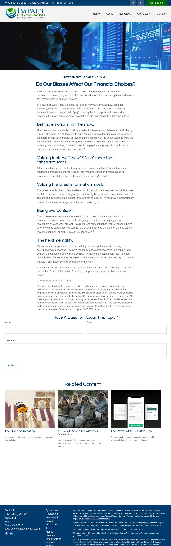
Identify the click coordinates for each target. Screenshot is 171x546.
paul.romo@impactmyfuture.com (23, 528)
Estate (49, 521)
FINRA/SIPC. (139, 510)
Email (90, 322)
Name (8, 322)
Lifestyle (50, 535)
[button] (96, 13)
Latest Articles (53, 539)
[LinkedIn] (133, 3)
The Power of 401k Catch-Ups (131, 431)
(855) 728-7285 (62, 2)
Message (10, 340)
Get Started (156, 2)
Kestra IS (122, 510)
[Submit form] (12, 365)
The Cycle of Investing (20, 431)
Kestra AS (119, 513)
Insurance (51, 524)
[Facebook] (140, 3)
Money (49, 531)
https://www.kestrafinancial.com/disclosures (91, 519)
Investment (52, 517)
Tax (48, 528)
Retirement (52, 513)
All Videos (51, 542)
